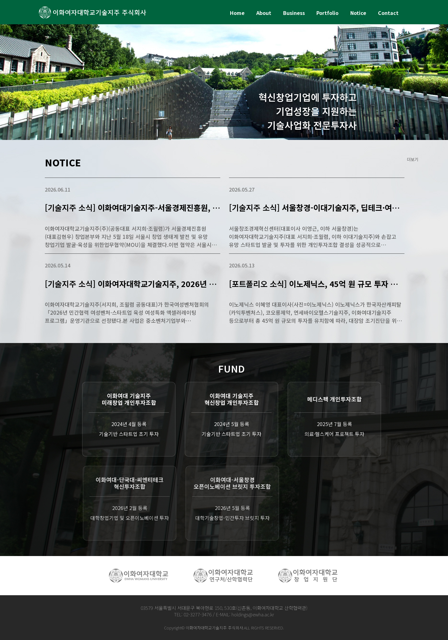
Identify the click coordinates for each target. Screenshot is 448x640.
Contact (388, 12)
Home (237, 12)
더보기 (412, 159)
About (263, 12)
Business (294, 12)
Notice (358, 12)
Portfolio (327, 12)
